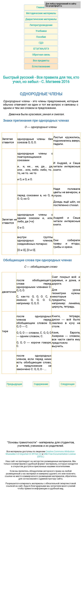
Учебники (41, 31)
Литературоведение (41, 25)
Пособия (41, 36)
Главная (41, 7)
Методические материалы (41, 13)
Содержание (41, 384)
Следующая (67, 384)
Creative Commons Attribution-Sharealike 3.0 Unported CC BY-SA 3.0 (40, 452)
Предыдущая (14, 384)
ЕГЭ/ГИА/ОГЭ (41, 48)
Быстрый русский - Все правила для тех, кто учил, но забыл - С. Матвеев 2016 (41, 79)
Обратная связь (41, 54)
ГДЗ (41, 42)
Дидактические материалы (41, 19)
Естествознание (41, 66)
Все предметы (41, 60)
